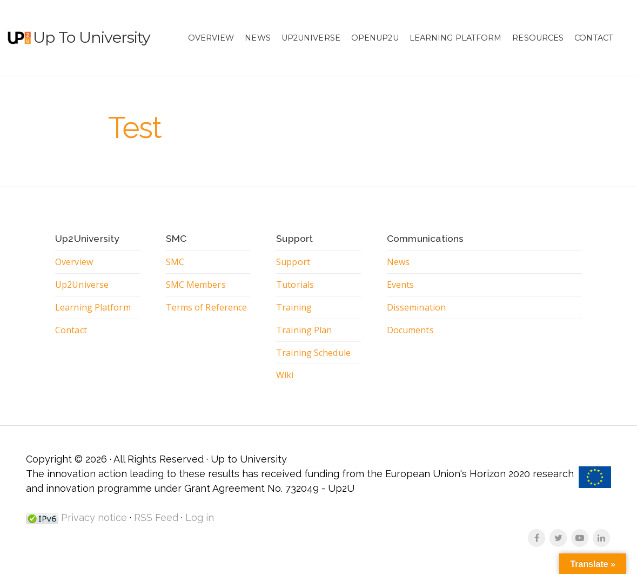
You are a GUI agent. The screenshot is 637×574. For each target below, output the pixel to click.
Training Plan (304, 330)
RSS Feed (156, 517)
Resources (538, 38)
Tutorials (295, 285)
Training (294, 307)
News (257, 38)
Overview (211, 38)
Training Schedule (313, 353)
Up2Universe (310, 38)
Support (293, 262)
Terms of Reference (206, 307)
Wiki (284, 375)
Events (400, 285)
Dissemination (416, 307)
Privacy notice (92, 517)
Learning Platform (456, 38)
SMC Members (196, 285)
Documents (410, 330)
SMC (175, 262)
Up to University (91, 37)
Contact (593, 38)
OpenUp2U (375, 38)
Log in (199, 517)
